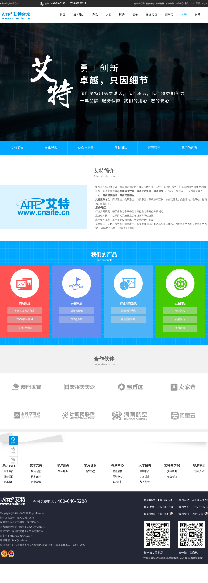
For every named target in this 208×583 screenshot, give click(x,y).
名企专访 (172, 476)
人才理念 (145, 476)
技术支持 (36, 465)
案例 (135, 14)
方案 (108, 14)
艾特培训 (172, 471)
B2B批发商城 (25, 328)
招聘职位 (145, 471)
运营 (122, 14)
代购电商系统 (128, 319)
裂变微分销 (77, 310)
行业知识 (36, 482)
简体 (192, 3)
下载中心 (179, 3)
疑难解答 (160, 3)
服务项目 (151, 14)
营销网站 (180, 310)
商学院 (169, 14)
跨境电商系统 (128, 310)
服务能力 (78, 14)
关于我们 (9, 471)
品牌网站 (180, 319)
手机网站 (180, 328)
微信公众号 (139, 3)
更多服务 (150, 3)
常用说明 (90, 465)
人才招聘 (144, 465)
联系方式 (199, 471)
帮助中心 (170, 3)
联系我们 (9, 482)
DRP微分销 (77, 319)
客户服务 (63, 465)
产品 (95, 14)
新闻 (187, 3)
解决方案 (36, 471)
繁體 (198, 3)
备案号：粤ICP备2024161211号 (16, 536)
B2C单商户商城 (24, 319)
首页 (62, 14)
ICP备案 (117, 482)
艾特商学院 (172, 465)
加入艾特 (145, 482)
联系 (197, 14)
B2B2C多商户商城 (24, 310)
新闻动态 (90, 471)
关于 (184, 14)
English (205, 3)
